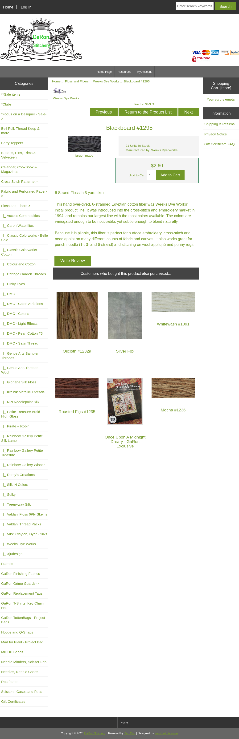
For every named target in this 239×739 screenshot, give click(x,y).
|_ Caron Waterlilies (17, 225)
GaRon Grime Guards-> (20, 583)
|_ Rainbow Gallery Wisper (23, 465)
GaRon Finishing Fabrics (20, 574)
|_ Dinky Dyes (13, 284)
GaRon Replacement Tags (21, 593)
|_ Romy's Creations (18, 475)
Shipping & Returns (219, 124)
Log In (26, 7)
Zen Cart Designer (166, 733)
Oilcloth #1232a (77, 351)
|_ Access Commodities (20, 216)
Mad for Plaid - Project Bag (22, 642)
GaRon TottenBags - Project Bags (23, 620)
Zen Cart (130, 733)
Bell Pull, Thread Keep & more (20, 130)
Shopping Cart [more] (221, 85)
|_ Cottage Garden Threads (23, 274)
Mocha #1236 (173, 410)
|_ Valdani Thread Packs (21, 524)
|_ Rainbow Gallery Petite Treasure (22, 452)
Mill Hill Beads (12, 652)
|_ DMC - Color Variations (22, 304)
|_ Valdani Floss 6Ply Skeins (24, 514)
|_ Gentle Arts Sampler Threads (19, 355)
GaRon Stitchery (94, 733)
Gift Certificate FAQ (219, 144)
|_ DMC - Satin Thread (19, 343)
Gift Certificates (13, 701)
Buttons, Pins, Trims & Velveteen (18, 155)
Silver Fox (125, 351)
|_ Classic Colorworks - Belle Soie (24, 237)
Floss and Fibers (77, 81)
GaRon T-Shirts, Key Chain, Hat (23, 605)
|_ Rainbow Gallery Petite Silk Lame (22, 438)
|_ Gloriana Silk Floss (18, 382)
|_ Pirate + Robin (15, 426)
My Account (144, 71)
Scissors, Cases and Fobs (21, 692)
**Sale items (10, 94)
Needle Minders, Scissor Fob (23, 662)
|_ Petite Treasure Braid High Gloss (20, 414)
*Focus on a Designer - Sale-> (23, 116)
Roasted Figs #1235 (77, 412)
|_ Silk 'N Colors (14, 485)
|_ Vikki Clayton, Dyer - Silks (24, 534)
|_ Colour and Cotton (18, 264)
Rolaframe (9, 682)
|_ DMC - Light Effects (19, 323)
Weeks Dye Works (106, 81)
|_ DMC (8, 294)
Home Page (104, 71)
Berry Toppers (12, 143)
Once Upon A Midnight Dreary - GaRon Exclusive (125, 441)
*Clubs (6, 104)
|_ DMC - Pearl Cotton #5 (22, 333)
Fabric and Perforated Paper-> (24, 193)
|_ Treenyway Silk (16, 504)
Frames (7, 564)
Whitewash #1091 (173, 324)
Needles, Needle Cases (19, 672)
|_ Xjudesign (11, 554)
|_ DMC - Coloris (15, 314)
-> (15, 206)
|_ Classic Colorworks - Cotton (20, 252)
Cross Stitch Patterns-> (19, 181)
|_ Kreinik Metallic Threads (23, 392)
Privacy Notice (215, 134)
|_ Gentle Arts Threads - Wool (21, 370)
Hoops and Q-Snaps (17, 632)
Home (8, 7)
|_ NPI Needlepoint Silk (20, 402)
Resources (124, 71)
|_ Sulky (8, 494)
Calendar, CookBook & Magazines (19, 169)
